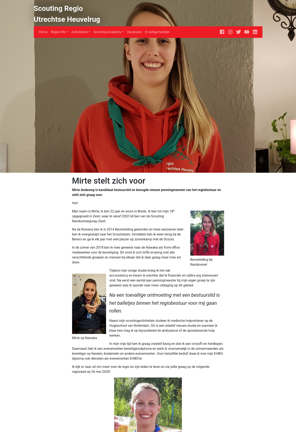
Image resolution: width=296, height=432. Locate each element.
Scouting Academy (107, 32)
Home (43, 32)
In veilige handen (157, 32)
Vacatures (134, 32)
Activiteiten (79, 32)
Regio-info (58, 32)
